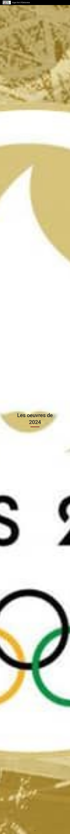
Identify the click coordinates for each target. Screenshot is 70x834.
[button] (35, 831)
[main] (35, 419)
